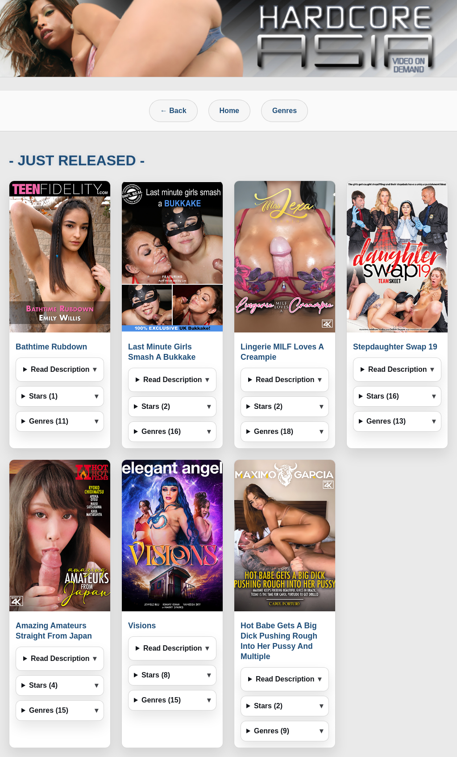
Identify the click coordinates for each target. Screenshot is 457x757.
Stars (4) (43, 685)
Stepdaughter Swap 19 (395, 346)
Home (229, 110)
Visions (142, 625)
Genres (284, 110)
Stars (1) (43, 396)
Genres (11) (48, 421)
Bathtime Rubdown (51, 346)
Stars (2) (155, 406)
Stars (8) (155, 675)
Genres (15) (48, 710)
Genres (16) (161, 431)
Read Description (60, 369)
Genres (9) (271, 731)
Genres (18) (273, 431)
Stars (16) (382, 396)
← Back (173, 110)
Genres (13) (386, 421)
